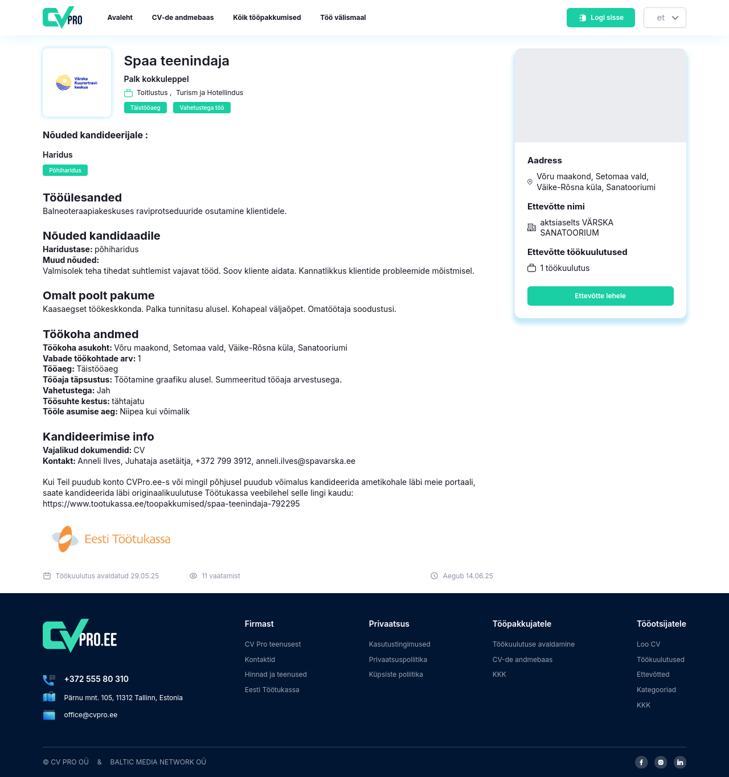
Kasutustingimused (400, 644)
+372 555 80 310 (96, 679)
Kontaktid (260, 659)
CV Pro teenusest (273, 644)
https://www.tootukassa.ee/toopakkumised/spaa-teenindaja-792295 (171, 503)
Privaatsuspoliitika (398, 659)
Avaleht (120, 17)
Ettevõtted (653, 674)
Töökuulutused (661, 659)
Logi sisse (601, 17)
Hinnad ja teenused (276, 674)
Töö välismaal (343, 17)
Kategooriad (656, 689)
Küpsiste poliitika (396, 674)
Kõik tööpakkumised (267, 17)
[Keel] (665, 17)
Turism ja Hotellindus (209, 92)
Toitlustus (152, 92)
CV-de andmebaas (183, 17)
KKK (499, 674)
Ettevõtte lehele (600, 295)
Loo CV (649, 644)
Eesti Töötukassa (272, 689)
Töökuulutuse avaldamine (534, 644)
